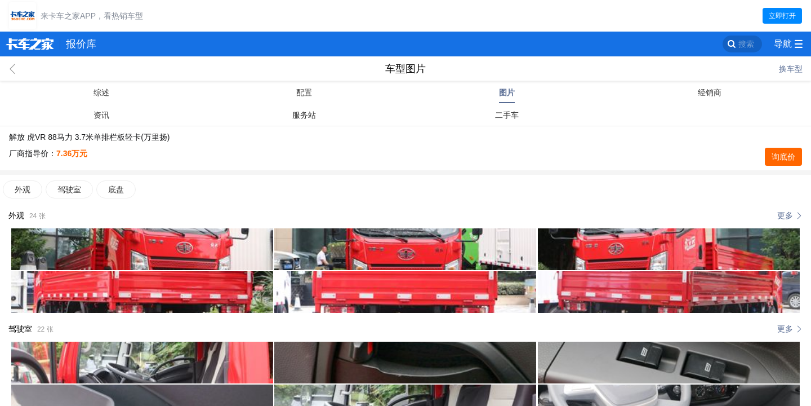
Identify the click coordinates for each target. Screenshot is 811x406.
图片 (507, 92)
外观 (22, 189)
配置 (304, 92)
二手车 (507, 115)
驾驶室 (69, 189)
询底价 (783, 156)
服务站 (304, 115)
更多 (785, 215)
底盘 (116, 189)
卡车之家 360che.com (30, 44)
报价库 (81, 44)
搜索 (746, 43)
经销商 (709, 92)
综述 (101, 92)
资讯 (101, 115)
